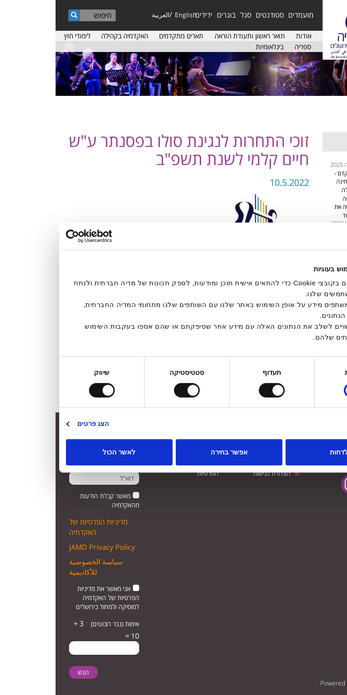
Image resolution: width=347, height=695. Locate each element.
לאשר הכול (63, 452)
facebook (323, 484)
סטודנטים (214, 15)
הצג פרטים (37, 423)
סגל (190, 15)
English (130, 14)
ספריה (247, 46)
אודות (248, 35)
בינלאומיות (214, 46)
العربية (105, 14)
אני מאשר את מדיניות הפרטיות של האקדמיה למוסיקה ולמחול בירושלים (52, 597)
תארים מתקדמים (125, 35)
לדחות (283, 452)
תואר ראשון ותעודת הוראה (194, 35)
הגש (27, 672)
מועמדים (245, 15)
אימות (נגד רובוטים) (57, 623)
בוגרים (170, 15)
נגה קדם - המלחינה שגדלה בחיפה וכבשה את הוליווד (290, 194)
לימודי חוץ (22, 35)
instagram (295, 484)
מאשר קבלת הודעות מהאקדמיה (54, 500)
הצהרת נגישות (216, 473)
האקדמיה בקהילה (69, 35)
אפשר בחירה (173, 452)
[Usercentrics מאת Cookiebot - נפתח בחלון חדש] (49, 236)
